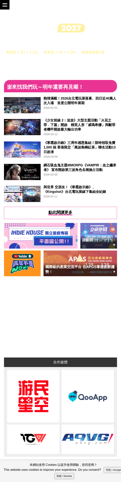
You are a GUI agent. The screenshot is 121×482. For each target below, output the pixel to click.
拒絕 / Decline (64, 476)
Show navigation (4, 5)
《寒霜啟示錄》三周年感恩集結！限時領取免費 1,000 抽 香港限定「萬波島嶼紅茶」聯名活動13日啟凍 (79, 147)
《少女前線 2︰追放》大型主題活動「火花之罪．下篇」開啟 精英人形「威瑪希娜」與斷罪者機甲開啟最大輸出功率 (79, 124)
